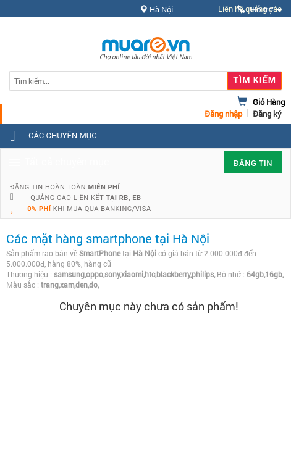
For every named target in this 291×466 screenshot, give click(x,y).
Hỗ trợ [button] (259, 9)
